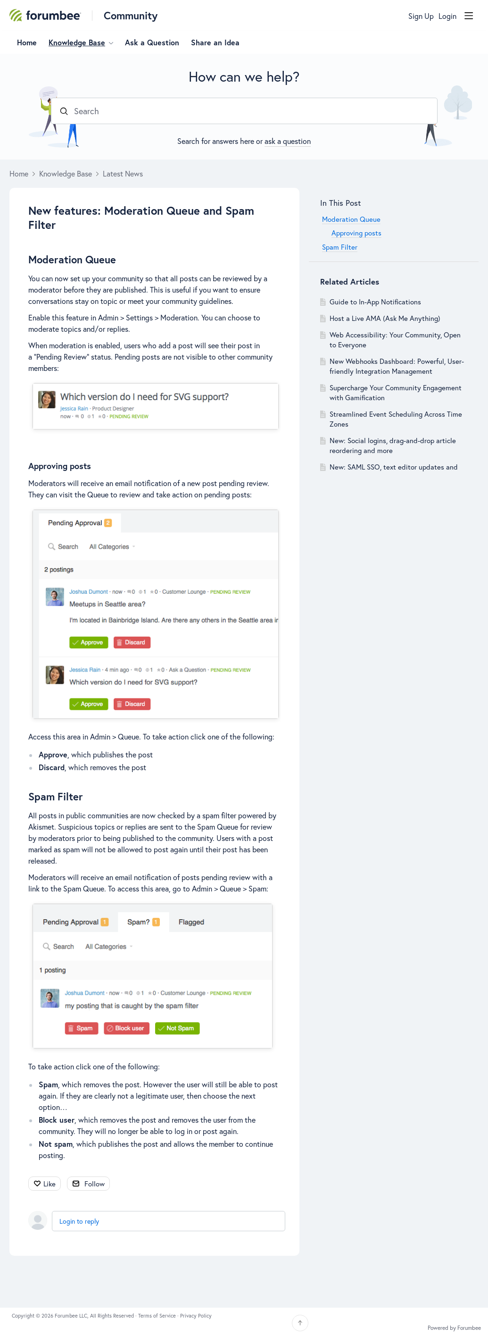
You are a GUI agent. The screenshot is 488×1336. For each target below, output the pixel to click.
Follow (94, 1183)
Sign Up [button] (421, 16)
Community (130, 15)
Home (27, 42)
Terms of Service (157, 1315)
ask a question (288, 141)
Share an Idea (215, 42)
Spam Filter (55, 796)
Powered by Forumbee (454, 1328)
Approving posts (59, 465)
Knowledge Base (77, 42)
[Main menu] (468, 15)
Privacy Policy (196, 1315)
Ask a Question (152, 42)
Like (49, 1183)
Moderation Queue (72, 259)
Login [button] (447, 16)
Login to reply (79, 1221)
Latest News (123, 173)
